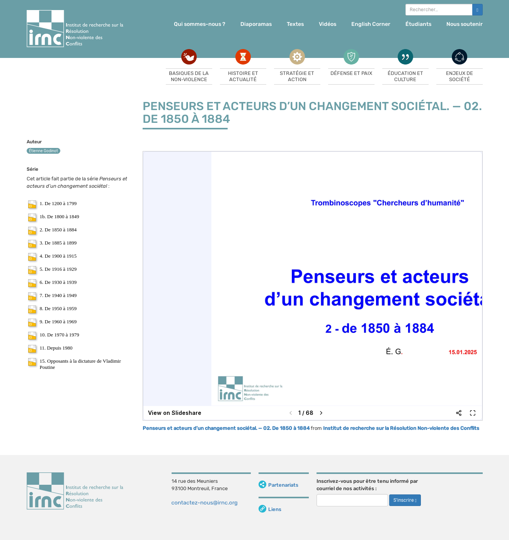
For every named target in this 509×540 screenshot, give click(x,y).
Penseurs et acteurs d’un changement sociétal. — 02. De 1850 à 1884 (226, 428)
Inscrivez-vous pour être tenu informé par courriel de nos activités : (367, 484)
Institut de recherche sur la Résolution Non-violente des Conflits (401, 428)
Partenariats (278, 485)
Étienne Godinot (43, 151)
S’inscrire (405, 500)
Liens (270, 509)
